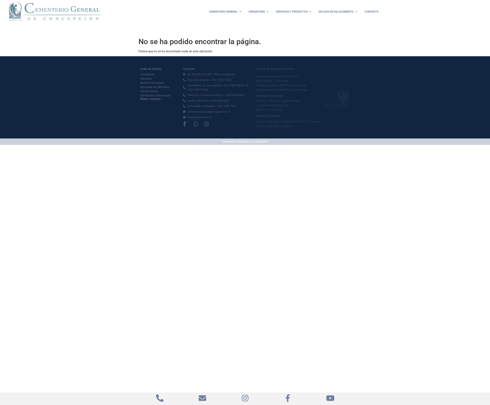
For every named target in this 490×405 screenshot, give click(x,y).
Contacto (189, 69)
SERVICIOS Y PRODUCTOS (293, 11)
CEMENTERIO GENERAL (225, 11)
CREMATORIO (259, 11)
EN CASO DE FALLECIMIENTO (338, 11)
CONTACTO (371, 11)
